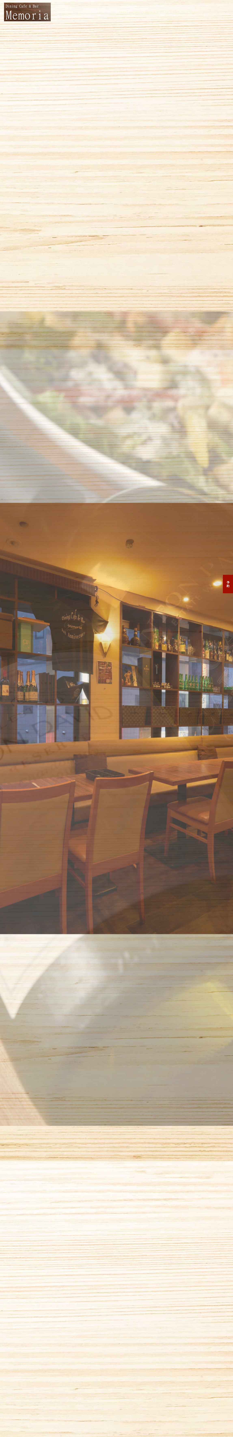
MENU (107, 12)
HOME (94, 12)
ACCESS (139, 12)
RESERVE (183, 12)
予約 (228, 584)
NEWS (168, 12)
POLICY (154, 12)
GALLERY (122, 12)
